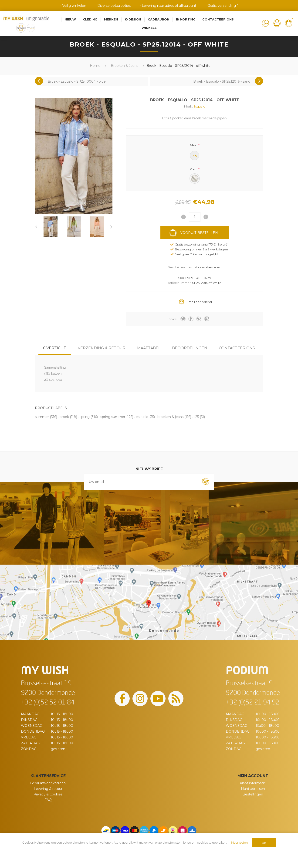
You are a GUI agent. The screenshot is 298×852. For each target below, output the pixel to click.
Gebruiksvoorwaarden (48, 783)
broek (64, 417)
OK (264, 843)
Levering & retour (48, 789)
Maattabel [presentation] (148, 348)
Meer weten (239, 842)
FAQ (48, 800)
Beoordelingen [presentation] (189, 348)
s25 (196, 417)
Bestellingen (253, 794)
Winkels (149, 28)
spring (85, 417)
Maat (194, 145)
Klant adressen (253, 789)
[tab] (54, 348)
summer (42, 417)
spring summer (112, 417)
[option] (50, 227)
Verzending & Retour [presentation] (101, 348)
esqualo (142, 417)
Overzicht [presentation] (54, 348)
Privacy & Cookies (48, 794)
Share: (173, 319)
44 (194, 156)
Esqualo (199, 106)
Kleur (194, 169)
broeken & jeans (170, 417)
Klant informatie (253, 783)
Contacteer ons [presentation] (237, 348)
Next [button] (107, 227)
